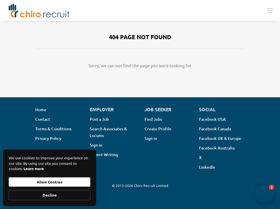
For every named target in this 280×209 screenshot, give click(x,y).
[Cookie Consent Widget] (49, 177)
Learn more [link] (34, 168)
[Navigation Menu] (270, 10)
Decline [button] (50, 194)
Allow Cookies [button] (49, 181)
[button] (265, 194)
